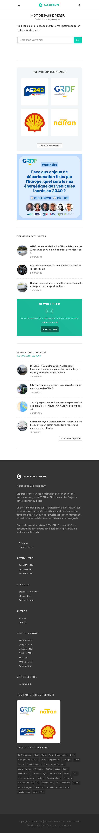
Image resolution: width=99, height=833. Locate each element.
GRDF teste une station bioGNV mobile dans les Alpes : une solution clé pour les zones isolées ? (56, 249)
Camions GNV (25, 649)
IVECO (75, 773)
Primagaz (68, 778)
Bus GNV (23, 657)
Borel (72, 755)
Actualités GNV (26, 565)
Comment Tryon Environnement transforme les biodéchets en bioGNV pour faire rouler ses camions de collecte (56, 425)
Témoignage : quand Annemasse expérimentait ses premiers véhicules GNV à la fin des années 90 (56, 405)
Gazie (57, 769)
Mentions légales (35, 825)
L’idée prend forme (26, 778)
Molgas (41, 778)
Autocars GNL (25, 666)
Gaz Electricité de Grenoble (30, 769)
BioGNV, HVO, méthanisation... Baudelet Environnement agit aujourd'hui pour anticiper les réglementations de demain (55, 369)
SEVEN (76, 782)
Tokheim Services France (57, 787)
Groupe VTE (55, 773)
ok (77, 39)
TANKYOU (39, 787)
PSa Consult (23, 782)
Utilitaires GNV (26, 644)
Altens (43, 755)
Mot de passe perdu (52, 19)
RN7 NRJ (35, 782)
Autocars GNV (25, 661)
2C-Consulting (24, 755)
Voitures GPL (25, 684)
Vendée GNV (38, 792)
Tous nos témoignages (71, 438)
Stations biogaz (26, 600)
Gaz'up (48, 769)
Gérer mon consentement (59, 825)
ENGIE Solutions (34, 764)
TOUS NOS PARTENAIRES (50, 145)
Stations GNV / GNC (28, 591)
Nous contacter (26, 547)
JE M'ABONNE (49, 329)
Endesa (21, 764)
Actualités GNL (26, 573)
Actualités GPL (26, 569)
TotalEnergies (24, 792)
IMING (66, 773)
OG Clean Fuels (54, 778)
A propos (23, 543)
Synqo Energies (25, 787)
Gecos (65, 769)
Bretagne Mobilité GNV (28, 759)
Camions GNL (25, 653)
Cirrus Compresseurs (50, 759)
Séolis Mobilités (63, 782)
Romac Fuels (47, 782)
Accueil (38, 19)
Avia (51, 755)
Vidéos (22, 618)
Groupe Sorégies (40, 773)
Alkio (36, 755)
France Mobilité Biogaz (54, 764)
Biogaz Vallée (61, 755)
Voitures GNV (25, 640)
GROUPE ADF (23, 773)
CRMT (76, 759)
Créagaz (67, 759)
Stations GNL (25, 596)
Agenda (23, 622)
